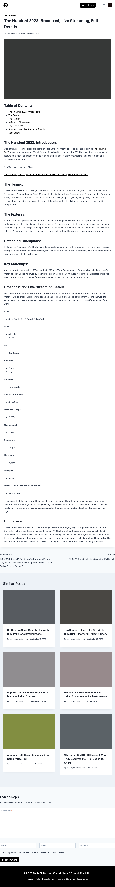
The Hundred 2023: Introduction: (24, 112)
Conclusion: (14, 132)
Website (84, 845)
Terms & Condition (66, 879)
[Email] (57, 845)
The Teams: (14, 115)
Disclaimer (49, 879)
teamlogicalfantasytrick (15, 33)
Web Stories (88, 5)
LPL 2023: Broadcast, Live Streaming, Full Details (87, 556)
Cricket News (10, 15)
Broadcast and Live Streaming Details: (26, 129)
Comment (6, 810)
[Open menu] (104, 5)
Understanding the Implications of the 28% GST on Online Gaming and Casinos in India (46, 174)
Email (44, 845)
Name (4, 845)
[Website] (97, 845)
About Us (83, 879)
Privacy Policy (34, 879)
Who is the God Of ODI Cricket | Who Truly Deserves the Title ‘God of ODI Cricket (85, 758)
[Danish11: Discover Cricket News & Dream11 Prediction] (5, 5)
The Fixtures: (14, 118)
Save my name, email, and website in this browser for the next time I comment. (37, 852)
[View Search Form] (110, 5)
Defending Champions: (19, 122)
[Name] (18, 845)
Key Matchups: (15, 125)
